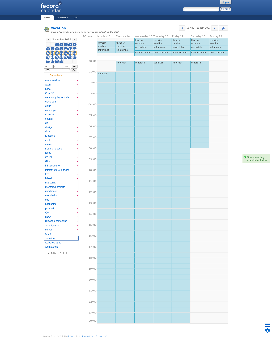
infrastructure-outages (57, 170)
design (49, 127)
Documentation (87, 336)
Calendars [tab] (53, 75)
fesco (48, 152)
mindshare (51, 191)
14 (52, 52)
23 (61, 57)
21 (52, 57)
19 (74, 52)
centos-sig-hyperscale (57, 97)
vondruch (121, 62)
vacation (58, 27)
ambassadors (52, 80)
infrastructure (52, 165)
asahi (48, 84)
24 (65, 57)
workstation (51, 247)
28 (52, 61)
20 (48, 57)
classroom (51, 101)
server (48, 229)
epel (47, 140)
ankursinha (103, 49)
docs (47, 131)
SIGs (48, 233)
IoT (47, 174)
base (48, 89)
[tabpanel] (61, 163)
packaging (51, 204)
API (76, 17)
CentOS (49, 93)
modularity (51, 195)
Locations (62, 17)
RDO (48, 216)
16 (61, 52)
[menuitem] (61, 80)
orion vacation (142, 52)
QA (47, 212)
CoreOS (49, 114)
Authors (99, 336)
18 (70, 52)
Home (47, 17)
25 (70, 57)
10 (65, 48)
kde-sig (49, 178)
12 (74, 48)
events (49, 144)
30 (61, 61)
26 (74, 57)
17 (65, 52)
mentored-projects (55, 187)
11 (70, 48)
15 (57, 52)
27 (48, 61)
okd (47, 199)
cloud (48, 106)
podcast (49, 208)
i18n (47, 161)
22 (57, 57)
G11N (48, 157)
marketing (50, 182)
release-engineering (56, 221)
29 (57, 61)
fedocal (71, 336)
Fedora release (53, 148)
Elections (50, 135)
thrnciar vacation (102, 44)
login (226, 2)
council (49, 118)
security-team (52, 225)
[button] (182, 28)
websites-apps (53, 242)
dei (47, 123)
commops (50, 110)
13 (48, 52)
